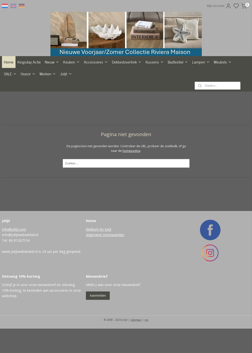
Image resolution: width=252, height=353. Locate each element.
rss (146, 344)
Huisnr (28, 98)
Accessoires (96, 86)
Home (9, 86)
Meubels (223, 86)
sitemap (136, 344)
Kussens (155, 86)
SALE (10, 98)
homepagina (131, 175)
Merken (48, 98)
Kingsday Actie (29, 86)
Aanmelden (98, 320)
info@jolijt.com (14, 253)
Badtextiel (178, 86)
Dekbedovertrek (127, 86)
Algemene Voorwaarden (105, 259)
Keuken (71, 86)
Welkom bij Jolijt (98, 253)
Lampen (201, 86)
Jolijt (66, 98)
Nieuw (52, 86)
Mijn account (219, 6)
